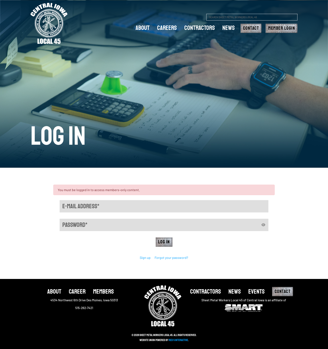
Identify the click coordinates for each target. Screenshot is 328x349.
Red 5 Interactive (178, 340)
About (54, 291)
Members (103, 291)
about (143, 28)
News (228, 28)
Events (256, 291)
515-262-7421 (84, 308)
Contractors (199, 28)
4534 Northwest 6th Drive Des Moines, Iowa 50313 (84, 300)
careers (167, 28)
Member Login (281, 28)
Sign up (145, 258)
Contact (251, 28)
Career (77, 291)
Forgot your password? (171, 258)
